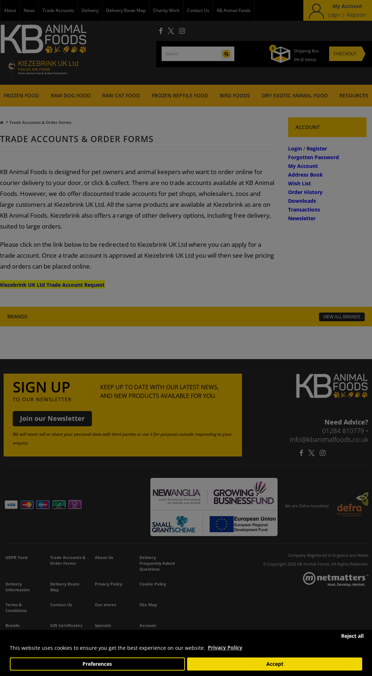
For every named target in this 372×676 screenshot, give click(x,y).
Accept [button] (274, 664)
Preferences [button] (97, 664)
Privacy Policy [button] (225, 647)
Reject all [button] (352, 636)
